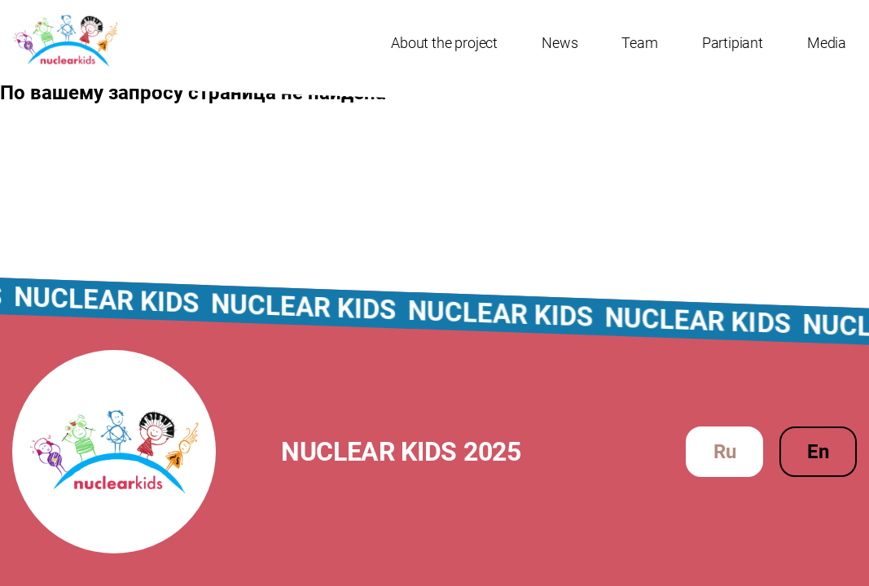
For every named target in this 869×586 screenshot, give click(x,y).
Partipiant (732, 42)
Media (826, 42)
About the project (444, 42)
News (559, 42)
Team (639, 42)
